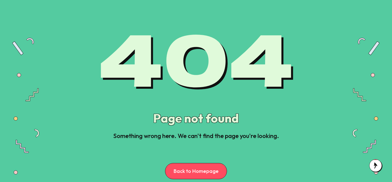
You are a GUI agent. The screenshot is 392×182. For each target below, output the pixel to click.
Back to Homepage (196, 171)
